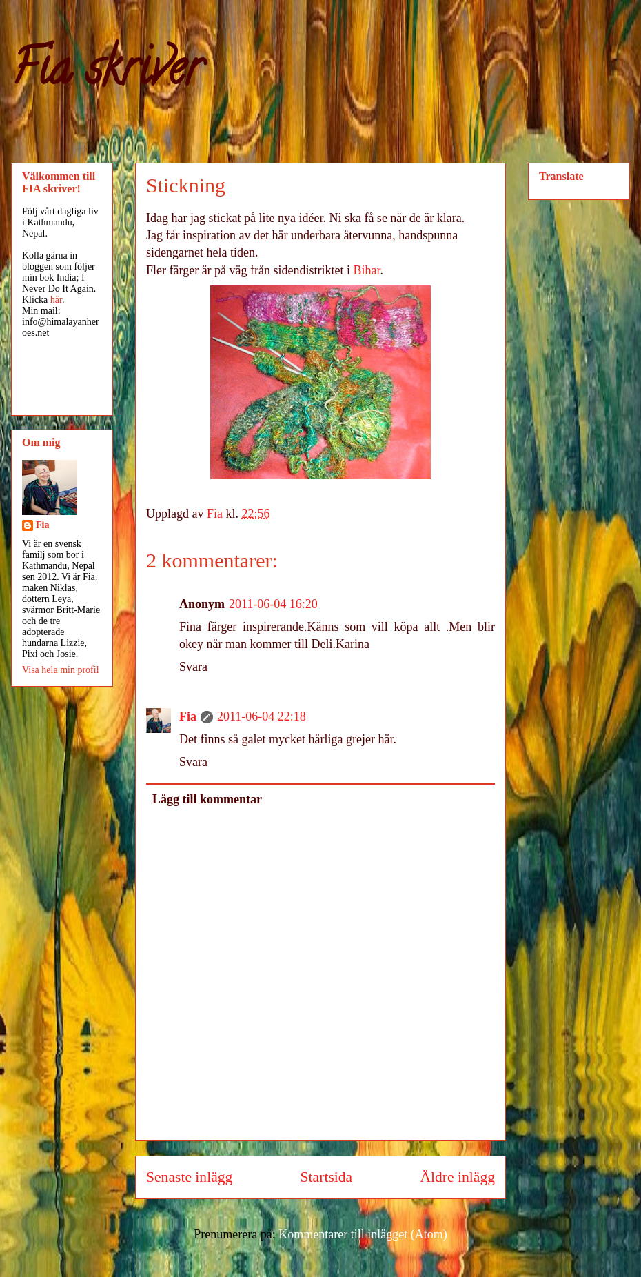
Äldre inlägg (457, 1177)
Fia (187, 716)
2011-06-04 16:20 (273, 604)
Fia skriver (106, 73)
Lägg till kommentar (207, 799)
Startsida (327, 1177)
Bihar (367, 270)
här (56, 299)
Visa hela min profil (60, 670)
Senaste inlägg (189, 1177)
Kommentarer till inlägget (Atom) (362, 1234)
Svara (193, 667)
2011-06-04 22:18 (261, 716)
